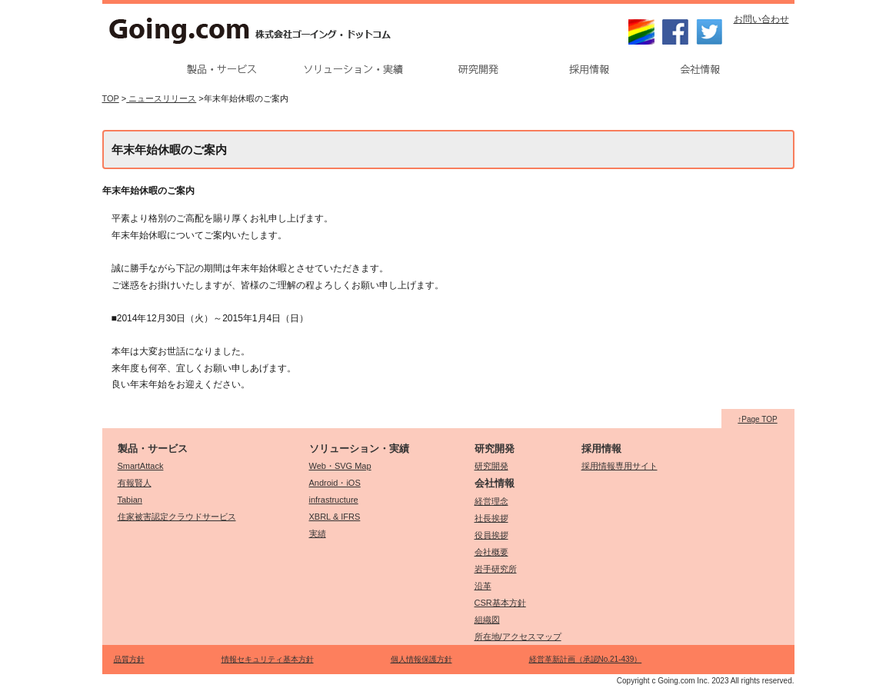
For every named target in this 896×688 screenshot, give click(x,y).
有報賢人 (135, 482)
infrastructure (333, 499)
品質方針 (129, 659)
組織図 (487, 619)
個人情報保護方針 (421, 659)
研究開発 (491, 465)
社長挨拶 (491, 518)
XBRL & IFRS (335, 516)
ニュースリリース (161, 98)
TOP (110, 98)
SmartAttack (141, 465)
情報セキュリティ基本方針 (268, 659)
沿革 (483, 585)
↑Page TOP (757, 419)
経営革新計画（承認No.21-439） (585, 659)
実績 (317, 533)
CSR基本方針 (500, 602)
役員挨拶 (491, 535)
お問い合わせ (761, 19)
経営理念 (491, 501)
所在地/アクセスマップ (518, 636)
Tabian (130, 499)
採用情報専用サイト (619, 465)
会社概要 (491, 552)
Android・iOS (335, 482)
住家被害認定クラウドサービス (177, 516)
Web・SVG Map (340, 465)
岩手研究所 (496, 568)
